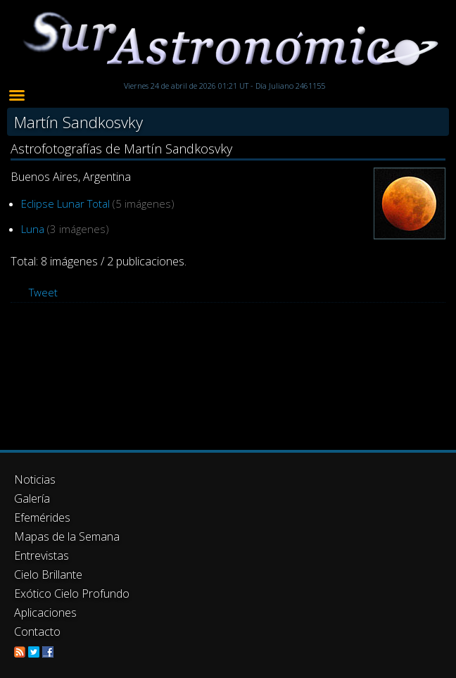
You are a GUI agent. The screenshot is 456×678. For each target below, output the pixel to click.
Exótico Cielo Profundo (71, 593)
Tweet (43, 292)
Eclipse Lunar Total (65, 203)
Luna (32, 229)
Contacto (37, 631)
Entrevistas (41, 555)
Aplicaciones (45, 612)
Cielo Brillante (48, 574)
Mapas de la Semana (67, 536)
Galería (32, 498)
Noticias (35, 479)
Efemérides (42, 517)
